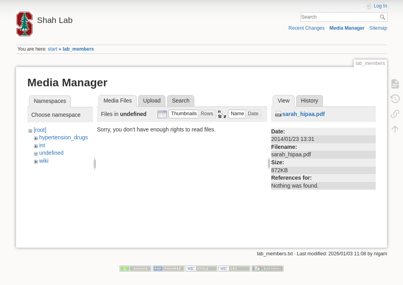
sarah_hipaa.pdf (303, 114)
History (309, 100)
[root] (40, 130)
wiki (43, 161)
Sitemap (378, 28)
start (52, 49)
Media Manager (347, 28)
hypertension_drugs (63, 137)
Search (383, 17)
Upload (152, 100)
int (42, 145)
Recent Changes (307, 28)
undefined (51, 153)
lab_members (78, 49)
